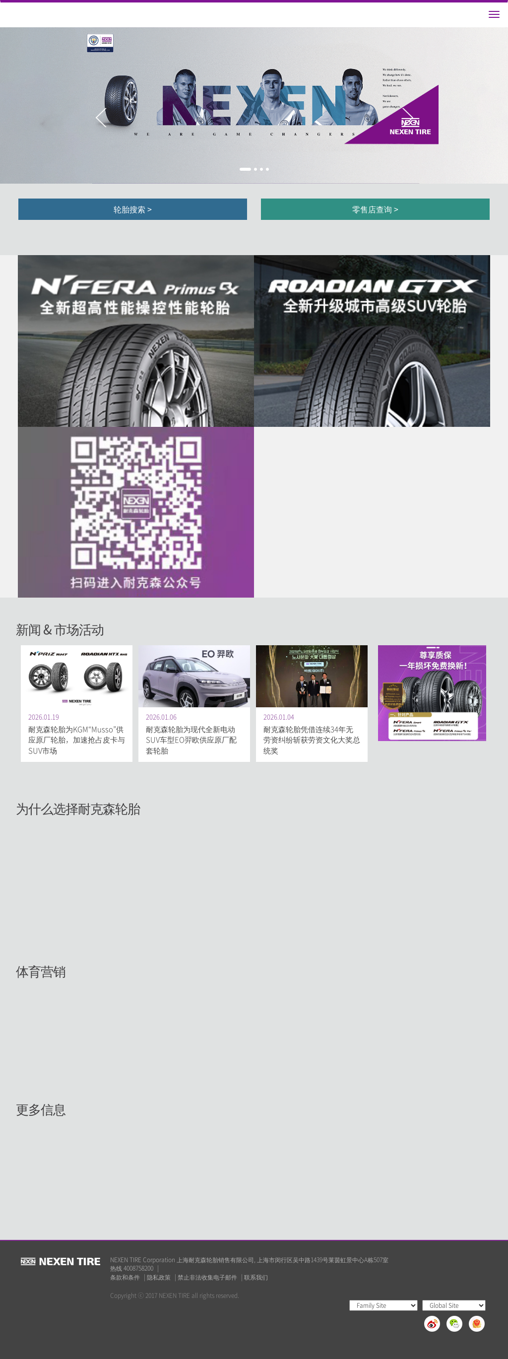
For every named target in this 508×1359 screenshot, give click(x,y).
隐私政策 (159, 1277)
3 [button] (261, 169)
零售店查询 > (375, 209)
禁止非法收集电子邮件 (207, 1277)
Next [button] (407, 117)
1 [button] (245, 169)
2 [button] (255, 169)
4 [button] (267, 169)
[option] (254, 105)
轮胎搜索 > (133, 209)
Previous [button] (100, 117)
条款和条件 (125, 1277)
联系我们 (256, 1277)
